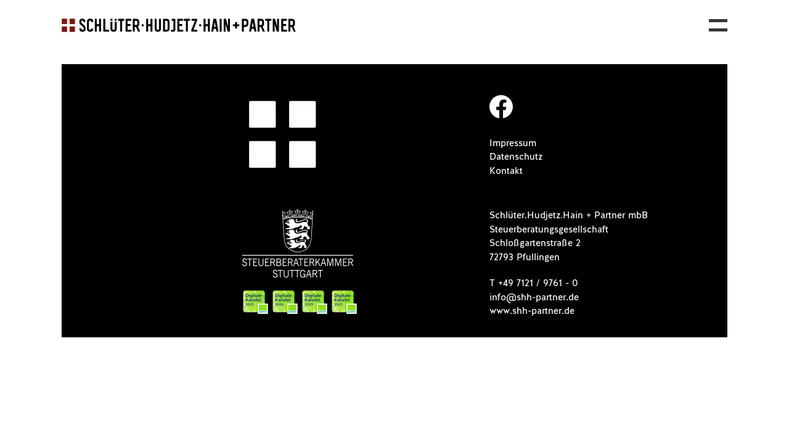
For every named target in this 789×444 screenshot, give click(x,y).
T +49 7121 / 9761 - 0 (533, 283)
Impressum (512, 143)
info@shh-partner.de (534, 297)
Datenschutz (515, 157)
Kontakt (506, 171)
